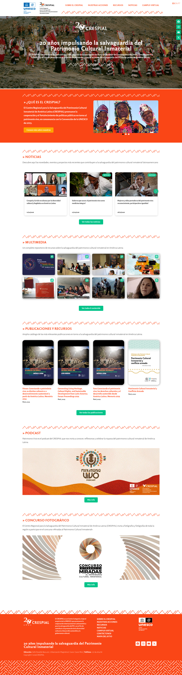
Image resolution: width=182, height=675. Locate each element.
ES (173, 3)
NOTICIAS (132, 5)
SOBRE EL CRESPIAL (74, 5)
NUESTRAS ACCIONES (98, 5)
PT (179, 3)
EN (176, 3)
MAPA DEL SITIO (104, 636)
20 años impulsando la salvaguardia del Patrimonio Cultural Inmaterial (91, 45)
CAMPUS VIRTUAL (150, 5)
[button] (97, 116)
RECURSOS (118, 5)
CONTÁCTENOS (104, 633)
